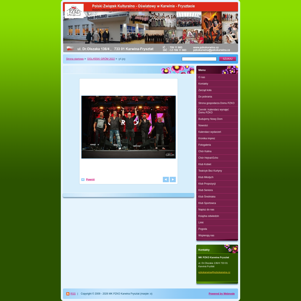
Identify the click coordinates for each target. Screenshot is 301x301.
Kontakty (203, 83)
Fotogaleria (204, 144)
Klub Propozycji (207, 183)
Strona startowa (75, 58)
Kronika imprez (206, 138)
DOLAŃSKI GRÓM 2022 (101, 58)
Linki (201, 222)
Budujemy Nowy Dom (210, 119)
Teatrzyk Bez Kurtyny (210, 170)
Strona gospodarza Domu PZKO (216, 103)
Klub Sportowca (207, 203)
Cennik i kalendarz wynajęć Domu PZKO (213, 111)
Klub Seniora (205, 190)
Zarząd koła (205, 90)
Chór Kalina (205, 151)
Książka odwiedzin (208, 216)
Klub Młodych (205, 177)
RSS (73, 293)
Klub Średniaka (206, 196)
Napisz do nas (206, 209)
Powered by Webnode (222, 293)
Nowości (203, 125)
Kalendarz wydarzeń (209, 131)
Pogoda (202, 229)
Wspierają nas (206, 235)
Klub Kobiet (204, 164)
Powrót (90, 179)
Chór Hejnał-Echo (208, 157)
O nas (201, 77)
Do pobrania (205, 96)
